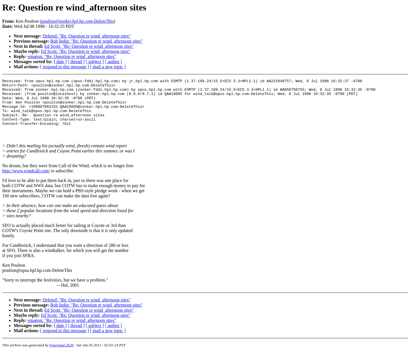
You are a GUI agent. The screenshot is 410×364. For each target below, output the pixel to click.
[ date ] (60, 61)
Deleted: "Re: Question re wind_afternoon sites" (86, 36)
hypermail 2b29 (61, 357)
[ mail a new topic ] (108, 66)
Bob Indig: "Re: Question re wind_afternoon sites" (96, 41)
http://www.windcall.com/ (26, 182)
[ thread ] (76, 61)
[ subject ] (95, 61)
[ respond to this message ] (64, 66)
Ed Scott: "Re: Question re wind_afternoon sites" (89, 46)
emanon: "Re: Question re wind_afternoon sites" (72, 56)
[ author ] (113, 61)
